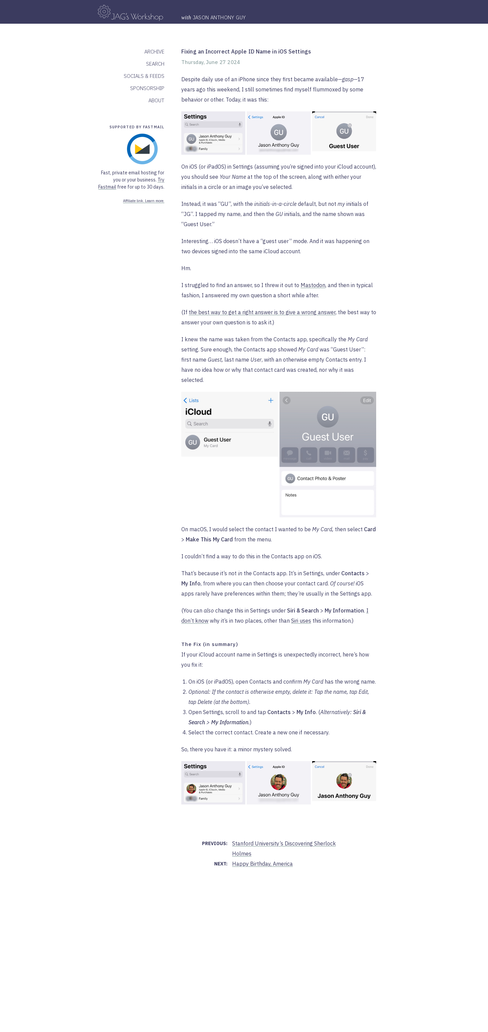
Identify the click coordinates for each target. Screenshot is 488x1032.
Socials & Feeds (144, 76)
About (156, 100)
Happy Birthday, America (262, 863)
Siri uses (301, 620)
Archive (154, 51)
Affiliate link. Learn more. (143, 200)
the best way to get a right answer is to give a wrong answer (262, 312)
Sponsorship (147, 88)
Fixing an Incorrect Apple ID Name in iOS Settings (246, 51)
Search (155, 64)
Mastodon (313, 285)
